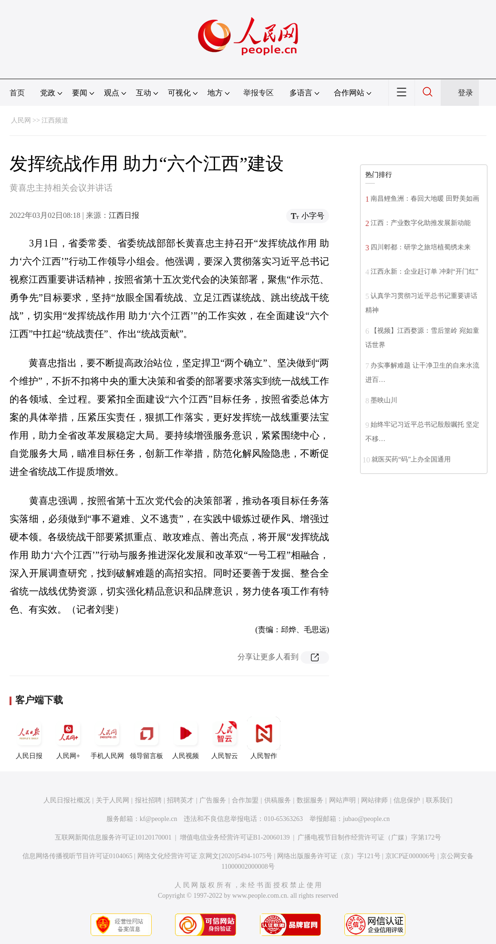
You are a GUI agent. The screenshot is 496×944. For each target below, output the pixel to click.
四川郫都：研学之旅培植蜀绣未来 (421, 247)
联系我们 (439, 800)
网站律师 (374, 800)
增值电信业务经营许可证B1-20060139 (235, 837)
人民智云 (224, 738)
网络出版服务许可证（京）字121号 (329, 856)
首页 (17, 93)
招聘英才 (180, 800)
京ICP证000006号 (410, 856)
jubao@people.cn (366, 818)
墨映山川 (384, 400)
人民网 (21, 120)
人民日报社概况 (66, 800)
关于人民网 (112, 800)
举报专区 (258, 93)
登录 (465, 93)
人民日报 (29, 738)
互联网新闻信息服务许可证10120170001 (113, 837)
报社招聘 (148, 800)
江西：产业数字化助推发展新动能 (421, 222)
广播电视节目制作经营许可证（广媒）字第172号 (369, 837)
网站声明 (342, 800)
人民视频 (185, 738)
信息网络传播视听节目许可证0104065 (77, 856)
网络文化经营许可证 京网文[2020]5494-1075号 (205, 856)
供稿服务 (277, 800)
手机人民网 (107, 738)
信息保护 (406, 800)
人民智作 (263, 738)
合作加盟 (245, 800)
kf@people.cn (158, 818)
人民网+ (68, 738)
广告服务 (212, 800)
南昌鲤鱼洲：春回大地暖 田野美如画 (425, 198)
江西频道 (54, 120)
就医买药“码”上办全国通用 (411, 459)
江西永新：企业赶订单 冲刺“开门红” (424, 271)
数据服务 (310, 800)
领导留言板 (146, 738)
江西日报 (124, 215)
